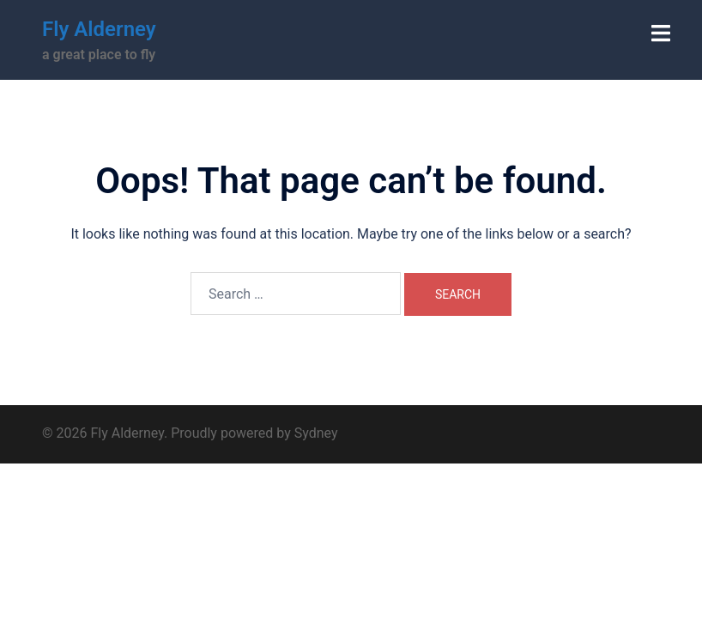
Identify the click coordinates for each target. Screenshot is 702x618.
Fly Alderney (99, 29)
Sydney (316, 433)
